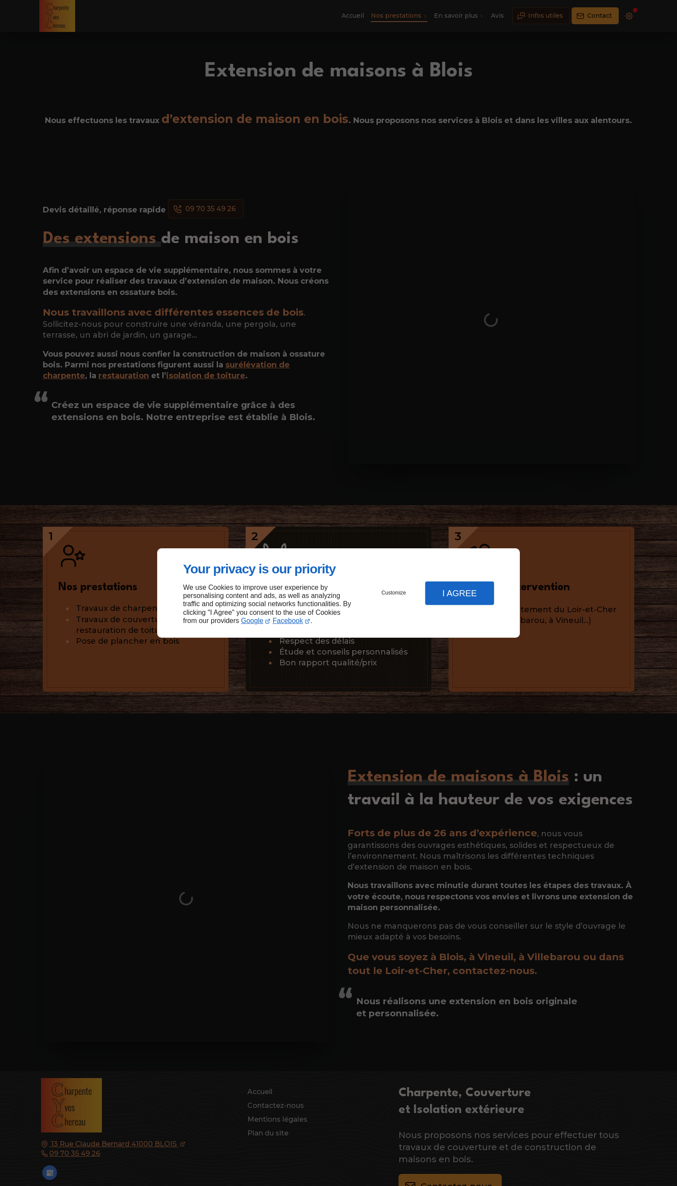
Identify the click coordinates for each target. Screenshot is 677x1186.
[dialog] (338, 593)
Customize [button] (394, 593)
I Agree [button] (459, 593)
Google (252, 620)
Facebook (288, 620)
